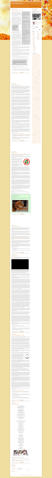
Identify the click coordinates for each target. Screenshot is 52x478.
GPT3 (35, 88)
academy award (33, 55)
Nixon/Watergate (23, 237)
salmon (37, 125)
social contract (35, 129)
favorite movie (40, 83)
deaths (40, 73)
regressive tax (18, 332)
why (40, 141)
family (35, 83)
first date (33, 84)
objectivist (37, 109)
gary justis (35, 87)
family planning (37, 83)
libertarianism (39, 99)
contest (34, 70)
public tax (40, 119)
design (35, 75)
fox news (33, 85)
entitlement (40, 80)
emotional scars (35, 79)
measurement (33, 103)
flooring (38, 84)
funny (34, 87)
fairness (34, 83)
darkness (36, 73)
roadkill (32, 124)
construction (33, 70)
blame (38, 60)
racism (34, 120)
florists (40, 84)
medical (36, 103)
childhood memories (35, 65)
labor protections (33, 98)
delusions (37, 74)
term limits (33, 135)
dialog (36, 75)
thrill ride (38, 136)
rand (37, 120)
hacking (40, 89)
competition (35, 69)
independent (38, 93)
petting (40, 113)
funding (32, 87)
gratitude (37, 88)
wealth (23, 332)
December (34, 46)
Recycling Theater (14, 152)
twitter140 (40, 138)
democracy (39, 74)
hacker (38, 89)
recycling (23, 214)
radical (36, 120)
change (36, 64)
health (38, 90)
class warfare (39, 66)
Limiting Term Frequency (15, 226)
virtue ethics (37, 140)
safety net (35, 125)
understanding (33, 139)
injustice (33, 94)
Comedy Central (15, 269)
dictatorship (38, 75)
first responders (36, 84)
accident (37, 55)
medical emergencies (39, 103)
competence (33, 69)
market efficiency (33, 102)
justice (40, 97)
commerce (33, 68)
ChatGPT (38, 64)
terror (36, 135)
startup (33, 131)
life (40, 99)
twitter (38, 138)
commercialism (35, 68)
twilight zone (37, 138)
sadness (32, 125)
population (40, 115)
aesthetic (33, 56)
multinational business (39, 107)
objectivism (35, 109)
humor (32, 92)
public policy (22, 214)
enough (35, 80)
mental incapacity (37, 104)
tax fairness (20, 332)
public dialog (33, 119)
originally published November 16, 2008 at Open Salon (20, 134)
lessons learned (35, 99)
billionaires (33, 60)
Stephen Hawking (38, 131)
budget (36, 61)
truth (32, 138)
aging (34, 56)
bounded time (33, 61)
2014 (33, 41)
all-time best (38, 56)
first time (37, 84)
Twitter (38, 33)
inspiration (38, 94)
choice (38, 65)
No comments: (18, 72)
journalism (37, 97)
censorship (33, 64)
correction (35, 71)
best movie (34, 59)
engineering (33, 80)
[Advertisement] (21, 78)
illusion (38, 92)
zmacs (35, 143)
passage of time (35, 112)
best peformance (36, 59)
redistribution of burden (35, 121)
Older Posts (29, 470)
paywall (36, 112)
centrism (34, 64)
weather (39, 141)
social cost (37, 129)
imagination (40, 92)
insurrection (40, 94)
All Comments (38, 39)
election (33, 78)
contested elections (37, 70)
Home (20, 470)
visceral (38, 140)
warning (32, 141)
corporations (33, 71)
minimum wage (33, 106)
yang (34, 143)
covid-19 (40, 71)
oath (32, 109)
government (33, 88)
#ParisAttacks (33, 54)
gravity (39, 88)
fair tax (32, 83)
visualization (40, 140)
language (35, 98)
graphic (36, 88)
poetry (37, 114)
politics (20, 214)
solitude (35, 130)
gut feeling (37, 89)
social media (40, 129)
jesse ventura (34, 97)
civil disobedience (36, 66)
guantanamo (35, 89)
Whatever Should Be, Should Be (16, 10)
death (38, 73)
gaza (37, 87)
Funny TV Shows (20, 269)
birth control (35, 60)
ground (33, 89)
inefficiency (40, 93)
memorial (33, 104)
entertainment (37, 80)
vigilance (35, 140)
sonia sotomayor (37, 130)
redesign (33, 121)
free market (39, 85)
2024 (33, 33)
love (40, 100)
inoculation (34, 94)
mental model (40, 104)
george (40, 87)
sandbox (40, 125)
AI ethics (36, 56)
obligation (38, 109)
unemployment (36, 139)
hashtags (34, 90)
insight (36, 94)
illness (37, 92)
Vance (33, 140)
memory (34, 104)
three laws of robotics (35, 136)
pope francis (38, 115)
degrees (34, 74)
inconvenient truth (35, 93)
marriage (37, 102)
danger (34, 73)
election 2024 (37, 78)
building (38, 61)
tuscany (35, 138)
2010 (33, 44)
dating (37, 73)
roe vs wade (36, 124)
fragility (34, 85)
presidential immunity (35, 116)
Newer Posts (13, 470)
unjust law (38, 139)
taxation (21, 332)
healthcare (40, 90)
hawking (35, 90)
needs (38, 108)
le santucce (40, 98)
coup (38, 71)
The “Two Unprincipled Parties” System (17, 335)
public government (35, 119)
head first (36, 90)
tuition (33, 138)
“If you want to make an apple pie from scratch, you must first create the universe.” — (15, 27)
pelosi (38, 112)
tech (37, 134)
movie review (35, 107)
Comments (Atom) (15, 471)
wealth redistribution (36, 141)
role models (38, 124)
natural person (35, 108)
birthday (37, 60)
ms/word (36, 107)
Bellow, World (13, 465)
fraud (35, 85)
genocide (38, 87)
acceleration (36, 55)
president (33, 116)
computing (37, 69)
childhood (33, 65)
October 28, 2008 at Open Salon (19, 391)
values (32, 140)
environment (16, 214)
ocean (40, 109)
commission (38, 68)
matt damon (40, 102)
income (32, 93)
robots (34, 124)
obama (33, 109)
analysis (40, 56)
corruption (36, 71)
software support (33, 130)
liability (37, 99)
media (35, 103)
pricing (40, 116)
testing (39, 135)
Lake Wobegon (14, 290)
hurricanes (34, 92)
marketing (36, 102)
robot (33, 124)
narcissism (33, 108)
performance (40, 112)
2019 (33, 37)
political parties (33, 115)
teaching (36, 134)
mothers (32, 107)
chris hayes (40, 65)
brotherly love (35, 61)
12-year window (36, 54)
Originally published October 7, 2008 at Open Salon (17, 458)
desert (34, 75)
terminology (35, 135)
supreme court (33, 133)
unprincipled (13, 401)
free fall (37, 85)
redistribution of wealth (15, 332)
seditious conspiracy (39, 126)
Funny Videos (18, 269)
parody (32, 112)
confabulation (40, 69)
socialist (12, 258)
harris (32, 90)
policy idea (18, 214)
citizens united (33, 66)
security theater (26, 185)
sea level (34, 126)
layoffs (38, 98)
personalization (35, 113)
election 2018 (35, 78)
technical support (39, 134)
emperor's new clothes (39, 79)
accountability (39, 55)
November (34, 49)
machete (27, 108)
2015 (33, 40)
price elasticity (38, 116)
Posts (38, 38)
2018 (33, 38)
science (33, 126)
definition (33, 74)
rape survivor (40, 120)
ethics (34, 82)
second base (36, 126)
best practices (39, 59)
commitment (40, 68)
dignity (40, 75)
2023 (33, 34)
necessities (37, 108)
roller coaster (40, 124)
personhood (38, 113)
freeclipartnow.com (21, 396)
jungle (38, 97)
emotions (36, 79)
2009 (33, 45)
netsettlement (17, 3)
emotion (32, 79)
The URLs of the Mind (15, 404)
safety (34, 125)
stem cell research (35, 131)
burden (40, 61)
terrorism (38, 135)
